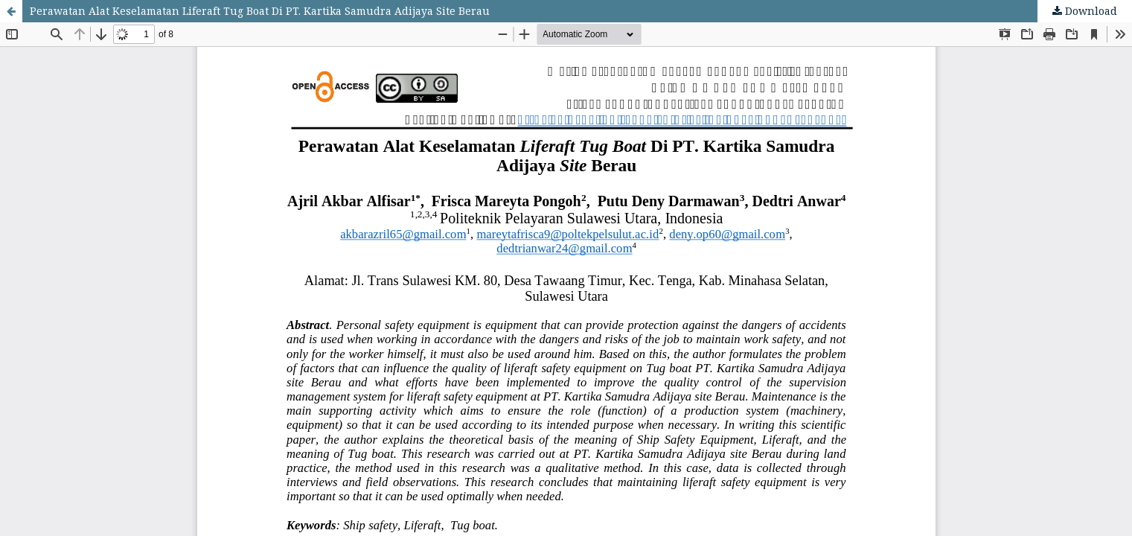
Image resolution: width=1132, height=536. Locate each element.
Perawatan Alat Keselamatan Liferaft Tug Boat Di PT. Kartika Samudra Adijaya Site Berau (260, 11)
